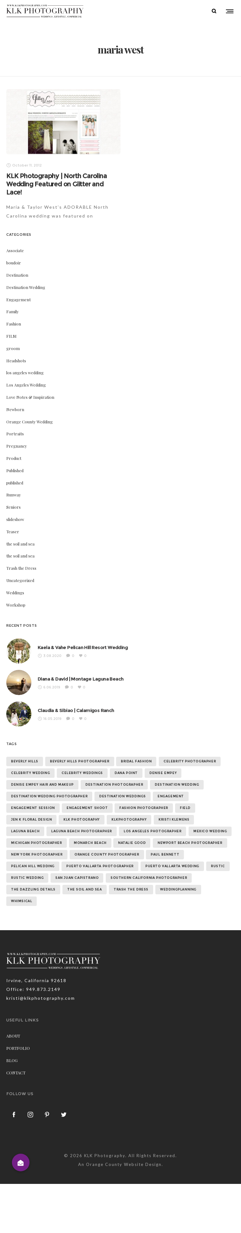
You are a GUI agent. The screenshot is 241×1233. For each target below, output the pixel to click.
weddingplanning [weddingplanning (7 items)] (178, 889)
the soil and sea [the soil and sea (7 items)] (84, 889)
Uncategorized (20, 580)
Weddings (15, 592)
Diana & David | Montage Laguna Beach (80, 679)
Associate (15, 250)
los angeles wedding (25, 372)
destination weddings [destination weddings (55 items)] (122, 796)
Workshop (15, 604)
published (14, 482)
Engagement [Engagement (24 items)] (171, 796)
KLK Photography (104, 1155)
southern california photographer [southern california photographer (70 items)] (148, 878)
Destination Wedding (25, 287)
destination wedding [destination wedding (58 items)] (177, 785)
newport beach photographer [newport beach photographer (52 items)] (190, 843)
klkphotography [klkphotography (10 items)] (129, 819)
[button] (20, 1162)
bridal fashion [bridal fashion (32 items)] (136, 761)
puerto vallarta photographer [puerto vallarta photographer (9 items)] (100, 866)
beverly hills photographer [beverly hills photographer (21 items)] (80, 761)
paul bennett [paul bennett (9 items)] (165, 854)
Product (13, 458)
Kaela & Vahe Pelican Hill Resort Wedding (83, 647)
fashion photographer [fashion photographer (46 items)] (143, 808)
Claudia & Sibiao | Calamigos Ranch (76, 710)
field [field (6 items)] (185, 808)
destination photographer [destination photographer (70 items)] (114, 785)
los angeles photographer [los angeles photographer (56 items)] (152, 831)
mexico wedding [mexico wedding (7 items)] (210, 831)
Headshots (16, 360)
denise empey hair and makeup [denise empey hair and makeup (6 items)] (42, 785)
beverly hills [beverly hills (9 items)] (24, 761)
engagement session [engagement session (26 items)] (33, 808)
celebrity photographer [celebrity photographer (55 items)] (189, 761)
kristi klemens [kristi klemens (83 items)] (173, 819)
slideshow (15, 519)
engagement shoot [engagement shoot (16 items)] (87, 808)
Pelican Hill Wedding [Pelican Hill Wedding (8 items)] (33, 866)
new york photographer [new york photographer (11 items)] (37, 854)
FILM (11, 335)
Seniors (13, 506)
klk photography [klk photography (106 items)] (81, 819)
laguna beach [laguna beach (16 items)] (25, 831)
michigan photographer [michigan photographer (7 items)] (36, 843)
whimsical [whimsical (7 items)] (21, 901)
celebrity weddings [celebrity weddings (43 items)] (82, 773)
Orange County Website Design (124, 1164)
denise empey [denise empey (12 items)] (163, 773)
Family (12, 311)
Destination (17, 274)
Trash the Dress (21, 567)
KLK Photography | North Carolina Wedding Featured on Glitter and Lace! (56, 184)
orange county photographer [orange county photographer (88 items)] (106, 854)
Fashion (13, 323)
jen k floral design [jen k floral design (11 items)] (31, 819)
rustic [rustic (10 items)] (218, 866)
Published (15, 470)
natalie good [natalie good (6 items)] (132, 843)
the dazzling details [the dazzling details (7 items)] (33, 889)
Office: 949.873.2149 (33, 989)
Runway (13, 494)
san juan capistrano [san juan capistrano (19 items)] (77, 878)
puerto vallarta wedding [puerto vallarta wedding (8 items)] (172, 866)
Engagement (18, 299)
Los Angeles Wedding (26, 384)
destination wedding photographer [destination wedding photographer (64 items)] (49, 796)
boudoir (13, 262)
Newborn (15, 409)
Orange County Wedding (29, 421)
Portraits (15, 433)
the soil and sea (20, 543)
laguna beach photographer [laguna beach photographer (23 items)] (81, 831)
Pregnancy (16, 445)
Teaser (12, 531)
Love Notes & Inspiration (30, 396)
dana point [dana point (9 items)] (126, 773)
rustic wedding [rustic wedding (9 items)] (27, 878)
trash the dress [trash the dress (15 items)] (131, 889)
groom (13, 348)
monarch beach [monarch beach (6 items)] (90, 843)
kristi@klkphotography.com (40, 998)
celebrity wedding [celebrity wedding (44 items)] (30, 773)
